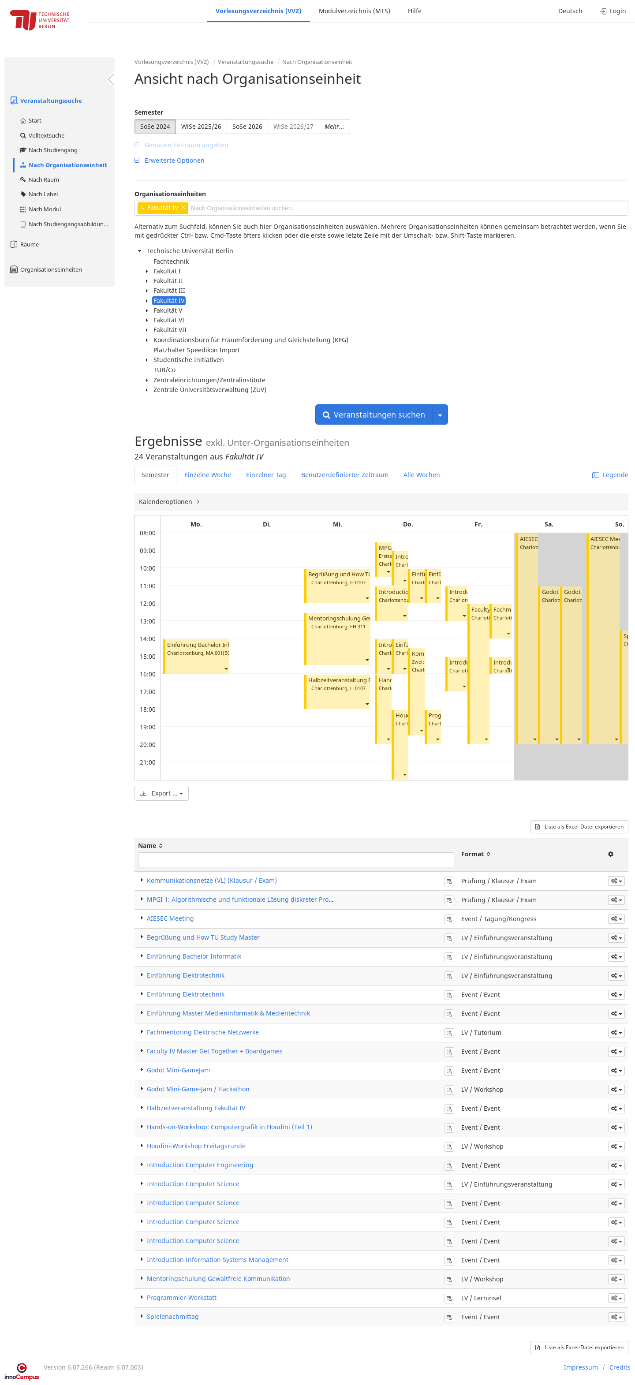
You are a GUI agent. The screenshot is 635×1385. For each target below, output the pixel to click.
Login (613, 11)
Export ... (161, 793)
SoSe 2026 (247, 126)
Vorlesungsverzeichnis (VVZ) (258, 11)
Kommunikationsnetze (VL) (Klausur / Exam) (212, 880)
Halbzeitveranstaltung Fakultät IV (352, 680)
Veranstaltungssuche (45, 101)
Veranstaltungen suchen (374, 414)
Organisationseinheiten (45, 269)
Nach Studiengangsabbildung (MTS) (67, 224)
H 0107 (358, 582)
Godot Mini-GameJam (178, 1070)
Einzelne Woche (207, 474)
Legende (610, 474)
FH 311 (358, 626)
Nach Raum (39, 179)
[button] (226, 668)
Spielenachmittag (173, 1316)
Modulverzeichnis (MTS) (354, 11)
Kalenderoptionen (166, 501)
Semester (148, 112)
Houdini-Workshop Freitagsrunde (196, 1146)
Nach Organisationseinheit (63, 165)
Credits (620, 1367)
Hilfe (415, 11)
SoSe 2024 (155, 126)
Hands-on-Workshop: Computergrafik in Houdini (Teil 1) (229, 1127)
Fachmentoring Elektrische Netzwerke (203, 1032)
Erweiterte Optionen (169, 160)
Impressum (581, 1367)
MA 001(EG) (219, 653)
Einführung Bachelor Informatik (208, 645)
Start (30, 120)
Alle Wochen (421, 474)
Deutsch (570, 11)
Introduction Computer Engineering (200, 1165)
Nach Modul (40, 209)
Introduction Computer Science (193, 1184)
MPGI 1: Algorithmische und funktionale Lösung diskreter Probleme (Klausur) (261, 899)
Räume (24, 244)
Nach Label (38, 194)
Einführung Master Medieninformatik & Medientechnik (228, 1013)
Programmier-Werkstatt (182, 1297)
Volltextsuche (41, 135)
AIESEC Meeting (611, 539)
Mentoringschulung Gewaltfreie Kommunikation (218, 1278)
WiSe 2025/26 (201, 126)
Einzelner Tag (266, 474)
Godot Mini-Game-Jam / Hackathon (198, 1089)
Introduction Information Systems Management (217, 1259)
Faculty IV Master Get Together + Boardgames (215, 1051)
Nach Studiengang (48, 150)
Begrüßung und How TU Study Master (358, 574)
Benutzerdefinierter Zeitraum (344, 474)
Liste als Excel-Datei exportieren (579, 826)
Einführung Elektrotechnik (185, 975)
